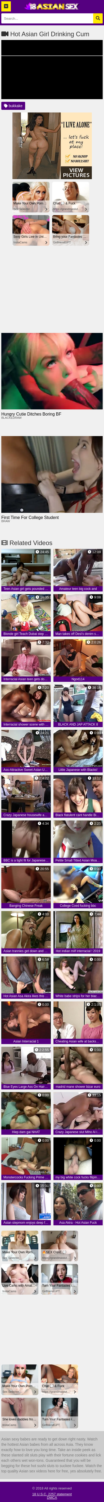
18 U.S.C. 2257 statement (52, 1494)
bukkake (13, 106)
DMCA (52, 1498)
